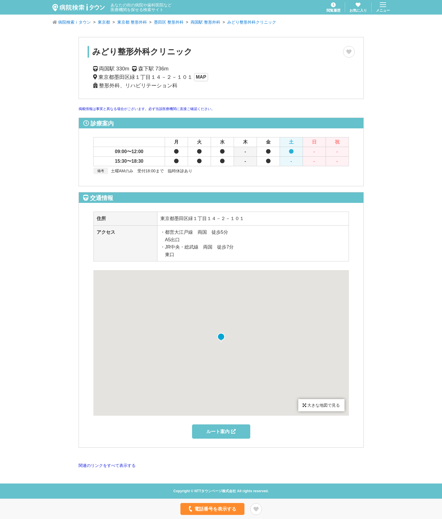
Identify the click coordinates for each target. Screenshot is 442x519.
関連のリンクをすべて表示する (107, 465)
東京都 (104, 22)
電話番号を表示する (211, 509)
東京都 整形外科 (132, 22)
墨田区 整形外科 (169, 22)
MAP (201, 77)
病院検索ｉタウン (74, 22)
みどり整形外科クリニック (251, 22)
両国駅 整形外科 (205, 22)
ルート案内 (220, 431)
